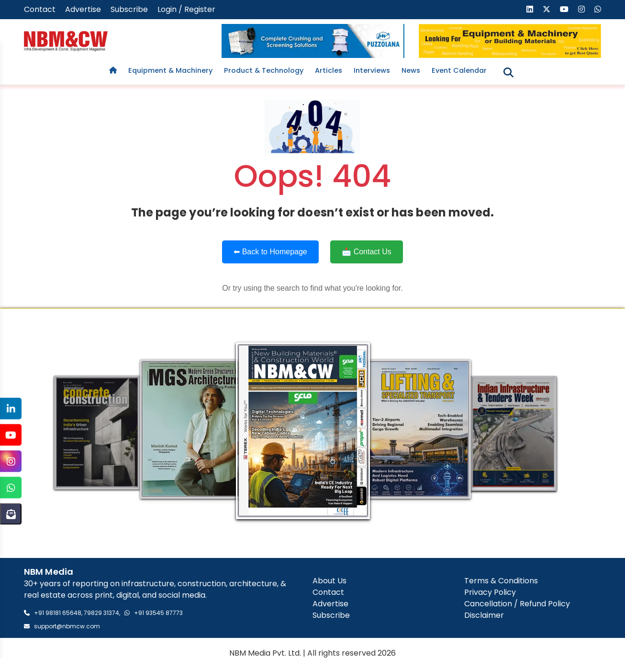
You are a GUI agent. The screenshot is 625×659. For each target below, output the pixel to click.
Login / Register (186, 9)
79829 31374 (101, 613)
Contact (40, 9)
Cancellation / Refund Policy (517, 603)
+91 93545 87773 (158, 613)
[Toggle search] (508, 72)
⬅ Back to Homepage (270, 252)
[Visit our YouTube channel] (564, 9)
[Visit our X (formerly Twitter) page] (546, 9)
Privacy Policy (490, 592)
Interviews (372, 70)
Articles (328, 70)
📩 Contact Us (366, 252)
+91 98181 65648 (57, 613)
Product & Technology (263, 70)
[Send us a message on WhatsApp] (597, 9)
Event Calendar (459, 70)
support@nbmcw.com (67, 626)
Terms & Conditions (501, 580)
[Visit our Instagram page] (581, 9)
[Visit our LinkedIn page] (529, 9)
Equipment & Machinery (170, 70)
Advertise (83, 9)
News (411, 70)
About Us (329, 580)
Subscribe (129, 9)
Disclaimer (484, 615)
